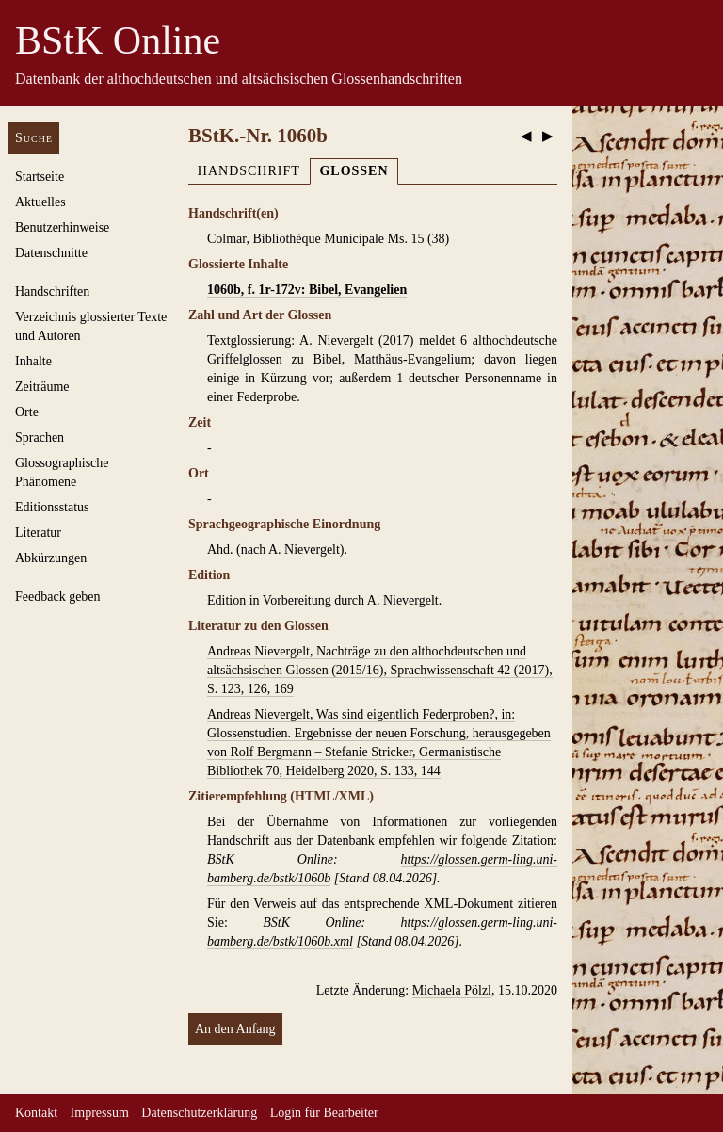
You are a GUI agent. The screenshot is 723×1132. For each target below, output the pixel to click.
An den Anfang (235, 1029)
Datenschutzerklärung (199, 1113)
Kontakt (36, 1113)
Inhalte (33, 361)
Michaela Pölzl (451, 990)
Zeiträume (42, 387)
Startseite (39, 177)
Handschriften (52, 291)
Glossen (353, 171)
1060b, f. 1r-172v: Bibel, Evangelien (307, 290)
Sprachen (39, 437)
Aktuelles (40, 202)
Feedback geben (58, 597)
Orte (27, 412)
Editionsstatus (52, 507)
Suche (34, 138)
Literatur (38, 533)
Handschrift (249, 171)
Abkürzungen (51, 558)
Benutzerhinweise (62, 227)
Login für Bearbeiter (324, 1113)
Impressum (100, 1113)
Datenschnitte (51, 253)
